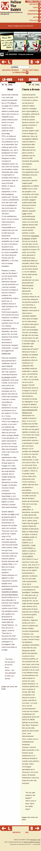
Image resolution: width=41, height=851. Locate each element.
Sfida (12, 514)
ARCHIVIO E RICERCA (10, 70)
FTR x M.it (35, 20)
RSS (26, 832)
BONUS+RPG (34, 14)
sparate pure (6, 353)
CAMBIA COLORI (33, 1)
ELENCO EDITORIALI (30, 70)
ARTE (37, 17)
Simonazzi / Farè (35, 839)
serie (6, 106)
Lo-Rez (3, 686)
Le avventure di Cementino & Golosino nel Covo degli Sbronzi (10, 591)
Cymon (24, 817)
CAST (37, 7)
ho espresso (6, 377)
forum (33, 341)
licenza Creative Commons (32, 842)
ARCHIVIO (35, 4)
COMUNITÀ (34, 10)
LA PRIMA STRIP (20, 72)
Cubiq (24, 214)
